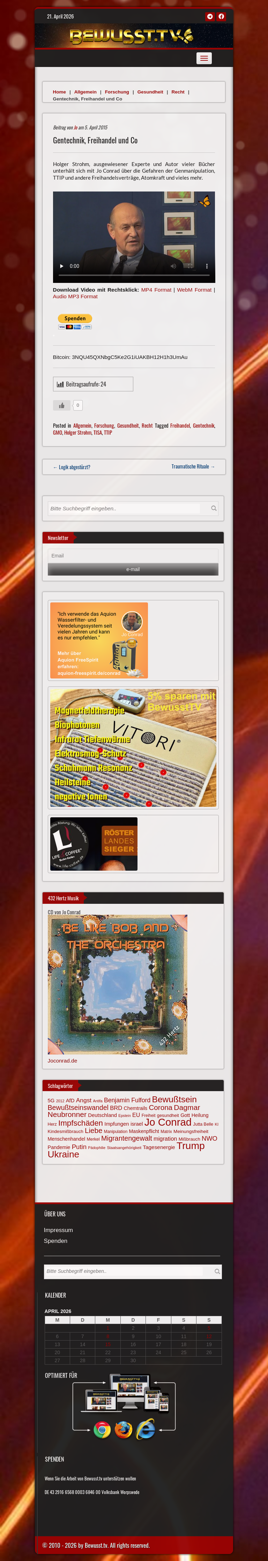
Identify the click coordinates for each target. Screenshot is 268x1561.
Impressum (58, 1230)
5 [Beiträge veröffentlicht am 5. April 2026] (209, 1328)
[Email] (133, 556)
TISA (98, 432)
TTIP (108, 432)
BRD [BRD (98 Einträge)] (116, 1108)
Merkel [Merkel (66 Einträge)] (93, 1139)
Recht (178, 92)
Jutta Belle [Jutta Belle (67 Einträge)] (203, 1124)
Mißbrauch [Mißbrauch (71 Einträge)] (189, 1139)
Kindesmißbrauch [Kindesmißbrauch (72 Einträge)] (65, 1131)
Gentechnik (203, 425)
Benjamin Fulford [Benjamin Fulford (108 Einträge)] (127, 1100)
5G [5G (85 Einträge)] (51, 1100)
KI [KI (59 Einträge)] (216, 1124)
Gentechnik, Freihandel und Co (95, 139)
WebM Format (194, 290)
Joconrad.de (62, 1060)
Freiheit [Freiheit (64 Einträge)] (149, 1115)
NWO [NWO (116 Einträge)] (209, 1138)
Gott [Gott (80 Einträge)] (185, 1115)
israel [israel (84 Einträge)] (137, 1124)
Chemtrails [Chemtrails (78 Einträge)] (136, 1108)
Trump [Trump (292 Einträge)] (191, 1145)
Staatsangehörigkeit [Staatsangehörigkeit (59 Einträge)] (124, 1148)
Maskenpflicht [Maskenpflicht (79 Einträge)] (144, 1131)
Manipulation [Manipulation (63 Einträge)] (116, 1131)
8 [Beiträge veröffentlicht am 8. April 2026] (107, 1336)
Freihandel (180, 425)
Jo (75, 127)
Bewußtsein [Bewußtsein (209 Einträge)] (174, 1099)
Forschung (117, 92)
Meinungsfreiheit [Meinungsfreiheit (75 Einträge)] (190, 1131)
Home (59, 92)
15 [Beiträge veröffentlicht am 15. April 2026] (108, 1344)
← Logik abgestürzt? (71, 467)
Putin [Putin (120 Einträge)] (79, 1146)
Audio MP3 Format (75, 296)
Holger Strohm (77, 432)
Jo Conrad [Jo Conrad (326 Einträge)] (168, 1122)
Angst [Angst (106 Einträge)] (83, 1100)
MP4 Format (156, 290)
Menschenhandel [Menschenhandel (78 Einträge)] (66, 1139)
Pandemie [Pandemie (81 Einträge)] (59, 1147)
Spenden (56, 1241)
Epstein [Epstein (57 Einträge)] (124, 1115)
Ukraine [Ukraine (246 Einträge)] (64, 1154)
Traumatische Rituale (193, 466)
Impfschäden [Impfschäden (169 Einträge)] (80, 1123)
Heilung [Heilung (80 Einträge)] (200, 1115)
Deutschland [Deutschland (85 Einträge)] (102, 1115)
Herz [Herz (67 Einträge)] (52, 1124)
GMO (57, 432)
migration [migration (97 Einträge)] (165, 1138)
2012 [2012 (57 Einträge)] (60, 1101)
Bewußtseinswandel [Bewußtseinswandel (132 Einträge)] (78, 1107)
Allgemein (85, 92)
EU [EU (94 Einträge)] (136, 1115)
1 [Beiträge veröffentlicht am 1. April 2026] (107, 1328)
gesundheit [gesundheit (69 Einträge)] (168, 1115)
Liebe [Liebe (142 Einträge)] (93, 1130)
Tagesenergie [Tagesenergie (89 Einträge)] (159, 1147)
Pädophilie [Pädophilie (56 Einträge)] (96, 1148)
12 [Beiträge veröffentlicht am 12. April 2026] (209, 1336)
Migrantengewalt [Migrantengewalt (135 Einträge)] (126, 1138)
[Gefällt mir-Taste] (61, 405)
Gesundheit (150, 92)
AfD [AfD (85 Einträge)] (70, 1100)
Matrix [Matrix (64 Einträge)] (166, 1131)
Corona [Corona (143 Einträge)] (160, 1107)
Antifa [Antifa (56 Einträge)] (97, 1101)
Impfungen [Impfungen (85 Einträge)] (116, 1124)
